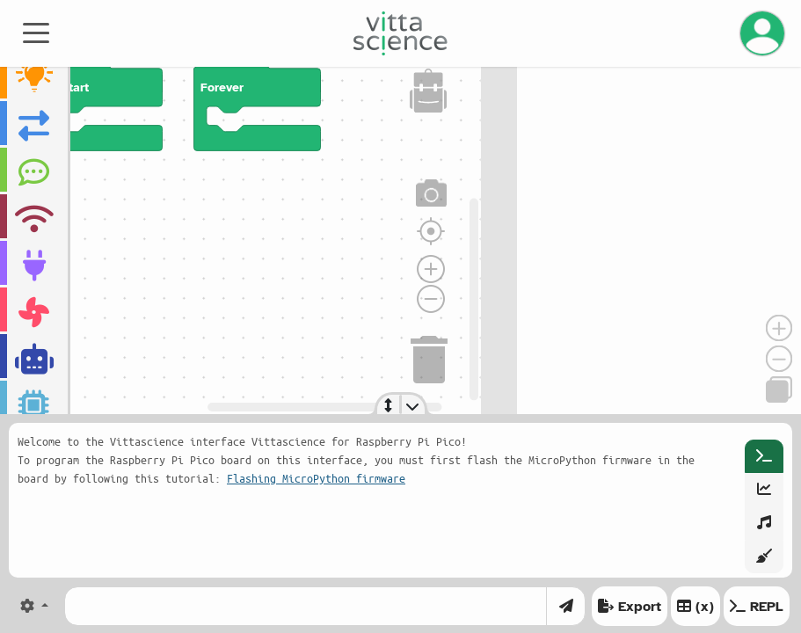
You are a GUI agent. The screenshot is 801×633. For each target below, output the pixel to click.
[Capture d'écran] (431, 193)
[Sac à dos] (428, 91)
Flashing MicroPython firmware (316, 477)
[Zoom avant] (431, 269)
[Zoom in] (779, 328)
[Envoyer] (566, 606)
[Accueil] (400, 33)
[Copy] (779, 389)
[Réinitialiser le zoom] (431, 231)
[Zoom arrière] (431, 299)
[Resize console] (389, 404)
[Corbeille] (429, 357)
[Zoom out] (779, 359)
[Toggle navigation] (36, 31)
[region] (240, 232)
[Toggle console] (412, 404)
